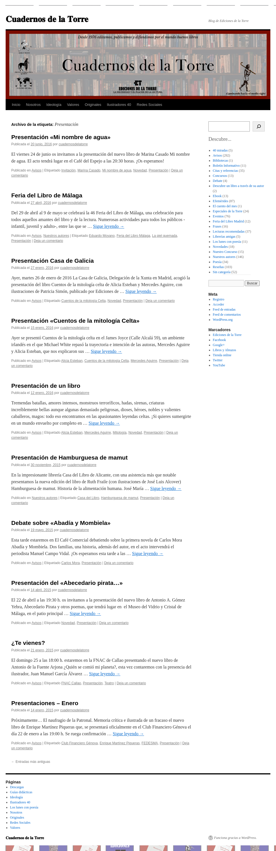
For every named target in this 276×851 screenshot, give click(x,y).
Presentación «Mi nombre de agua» (60, 137)
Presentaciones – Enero (44, 703)
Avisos (36, 170)
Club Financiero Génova (79, 743)
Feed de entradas (224, 309)
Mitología (120, 433)
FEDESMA (150, 743)
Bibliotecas (220, 160)
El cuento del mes (225, 206)
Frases (217, 226)
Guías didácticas (21, 792)
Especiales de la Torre (227, 211)
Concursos (220, 176)
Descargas (17, 787)
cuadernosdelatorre (73, 144)
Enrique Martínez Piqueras (120, 743)
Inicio (16, 105)
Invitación (68, 170)
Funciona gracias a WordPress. (235, 838)
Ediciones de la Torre (227, 335)
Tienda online (222, 355)
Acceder (218, 304)
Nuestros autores (56, 236)
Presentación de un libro (45, 385)
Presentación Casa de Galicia (52, 260)
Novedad (140, 170)
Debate (217, 181)
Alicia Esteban (72, 361)
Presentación (158, 170)
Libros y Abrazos (224, 350)
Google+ (219, 345)
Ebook (217, 196)
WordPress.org (223, 320)
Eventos (218, 216)
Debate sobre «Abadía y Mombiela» (60, 523)
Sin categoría (222, 272)
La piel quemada (164, 236)
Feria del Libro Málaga (133, 236)
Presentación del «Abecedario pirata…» (67, 583)
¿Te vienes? (28, 643)
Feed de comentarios (227, 315)
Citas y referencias (225, 171)
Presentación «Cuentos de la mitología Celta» (75, 320)
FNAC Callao (71, 683)
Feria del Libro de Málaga (46, 195)
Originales (93, 105)
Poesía (217, 262)
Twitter (217, 360)
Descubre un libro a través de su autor (238, 186)
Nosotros (33, 105)
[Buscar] (259, 126)
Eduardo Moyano (102, 236)
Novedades (220, 247)
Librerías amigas (224, 237)
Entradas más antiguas (30, 762)
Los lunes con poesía (227, 242)
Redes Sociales (149, 105)
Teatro (109, 683)
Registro (218, 299)
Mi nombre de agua (116, 170)
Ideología (53, 105)
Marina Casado (88, 170)
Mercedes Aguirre (144, 361)
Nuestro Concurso (225, 252)
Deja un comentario (48, 241)
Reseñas (218, 267)
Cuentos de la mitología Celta (83, 301)
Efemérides (220, 201)
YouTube (219, 365)
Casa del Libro (88, 498)
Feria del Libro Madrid (228, 221)
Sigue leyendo (108, 226)
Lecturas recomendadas (229, 231)
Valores (73, 105)
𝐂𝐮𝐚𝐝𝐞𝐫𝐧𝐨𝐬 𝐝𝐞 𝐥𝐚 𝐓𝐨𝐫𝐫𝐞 (47, 19)
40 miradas (220, 150)
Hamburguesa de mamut (119, 498)
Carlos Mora (70, 563)
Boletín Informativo (226, 166)
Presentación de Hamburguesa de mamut (69, 457)
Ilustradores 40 (119, 105)
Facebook (219, 340)
